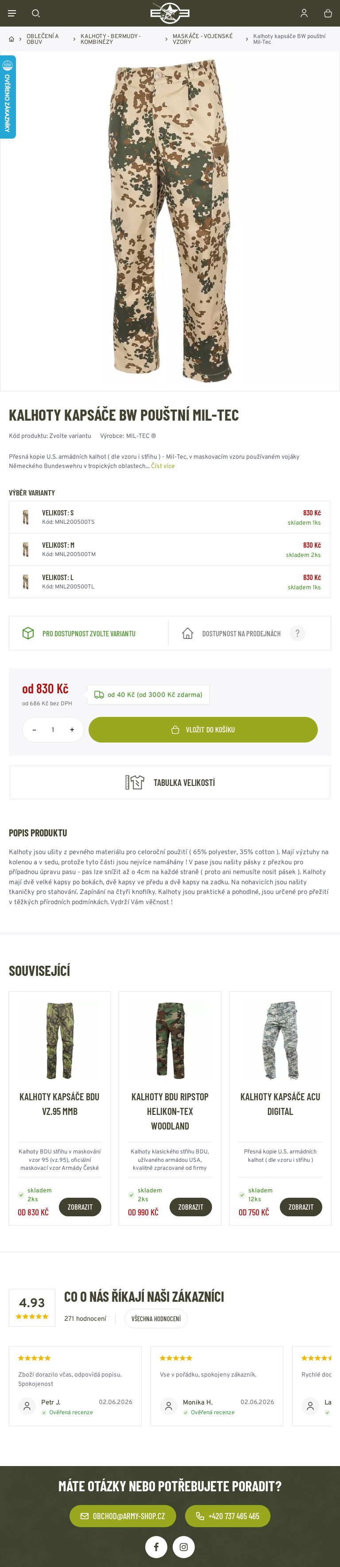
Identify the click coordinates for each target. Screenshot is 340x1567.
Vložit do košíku (203, 729)
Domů (11, 39)
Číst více (163, 465)
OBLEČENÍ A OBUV (42, 39)
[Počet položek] (53, 730)
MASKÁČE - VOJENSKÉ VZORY (203, 39)
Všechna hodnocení (156, 1319)
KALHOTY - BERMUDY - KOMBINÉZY (111, 39)
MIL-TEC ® (141, 436)
